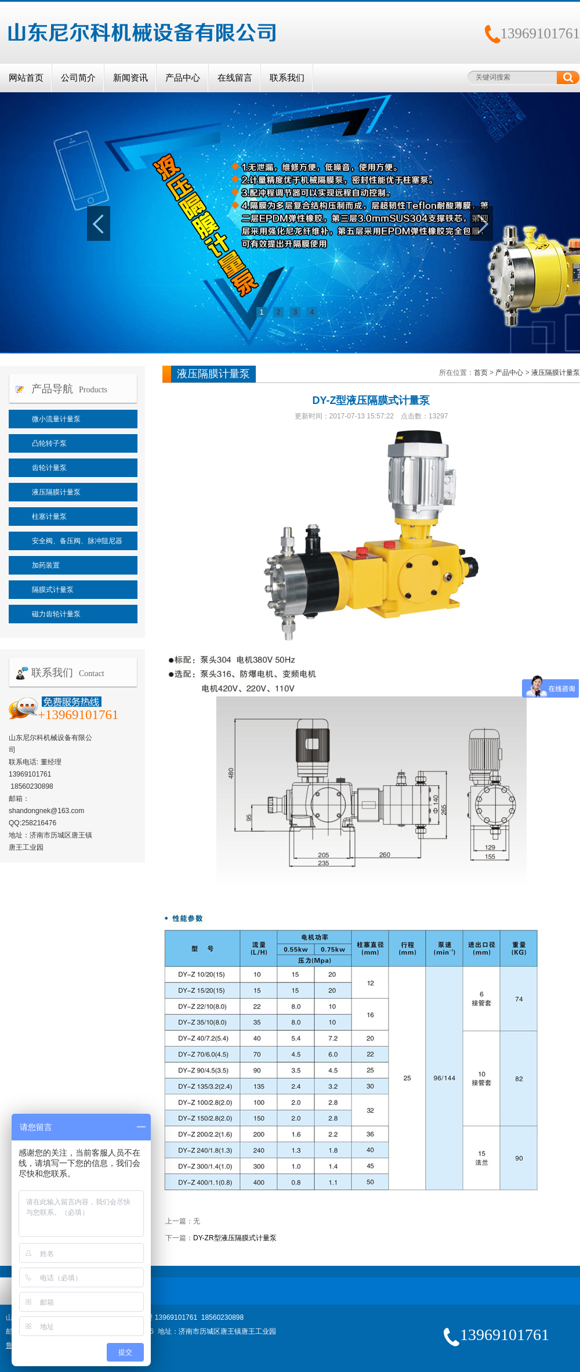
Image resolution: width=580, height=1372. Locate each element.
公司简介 (78, 77)
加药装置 (46, 565)
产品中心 (182, 77)
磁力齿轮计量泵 (56, 614)
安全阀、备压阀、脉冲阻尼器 (77, 541)
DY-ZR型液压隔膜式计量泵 (235, 1238)
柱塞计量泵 (49, 516)
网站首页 (26, 77)
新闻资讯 (130, 77)
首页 (481, 373)
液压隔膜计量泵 (56, 492)
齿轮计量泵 (49, 468)
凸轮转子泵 (49, 443)
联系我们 (287, 77)
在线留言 (234, 77)
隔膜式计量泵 (53, 590)
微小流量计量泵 (56, 419)
